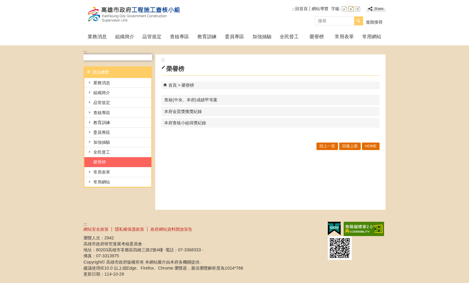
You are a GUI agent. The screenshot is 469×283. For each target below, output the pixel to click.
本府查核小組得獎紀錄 (185, 122)
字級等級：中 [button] (351, 9)
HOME (371, 146)
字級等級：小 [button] (344, 8)
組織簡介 (124, 36)
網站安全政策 (96, 229)
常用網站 (371, 36)
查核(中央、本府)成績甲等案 (190, 99)
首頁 (172, 85)
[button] (358, 20)
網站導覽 (320, 8)
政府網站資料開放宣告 (171, 229)
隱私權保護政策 (129, 229)
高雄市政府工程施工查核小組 (134, 14)
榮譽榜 (317, 36)
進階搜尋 (374, 22)
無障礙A (364, 229)
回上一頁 (327, 146)
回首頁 (301, 8)
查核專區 (179, 36)
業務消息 (97, 36)
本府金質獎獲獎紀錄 (183, 111)
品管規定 (152, 36)
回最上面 (350, 146)
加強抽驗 (262, 36)
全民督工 (289, 36)
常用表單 (344, 36)
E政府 (334, 228)
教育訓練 (207, 36)
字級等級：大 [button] (357, 8)
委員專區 (234, 36)
